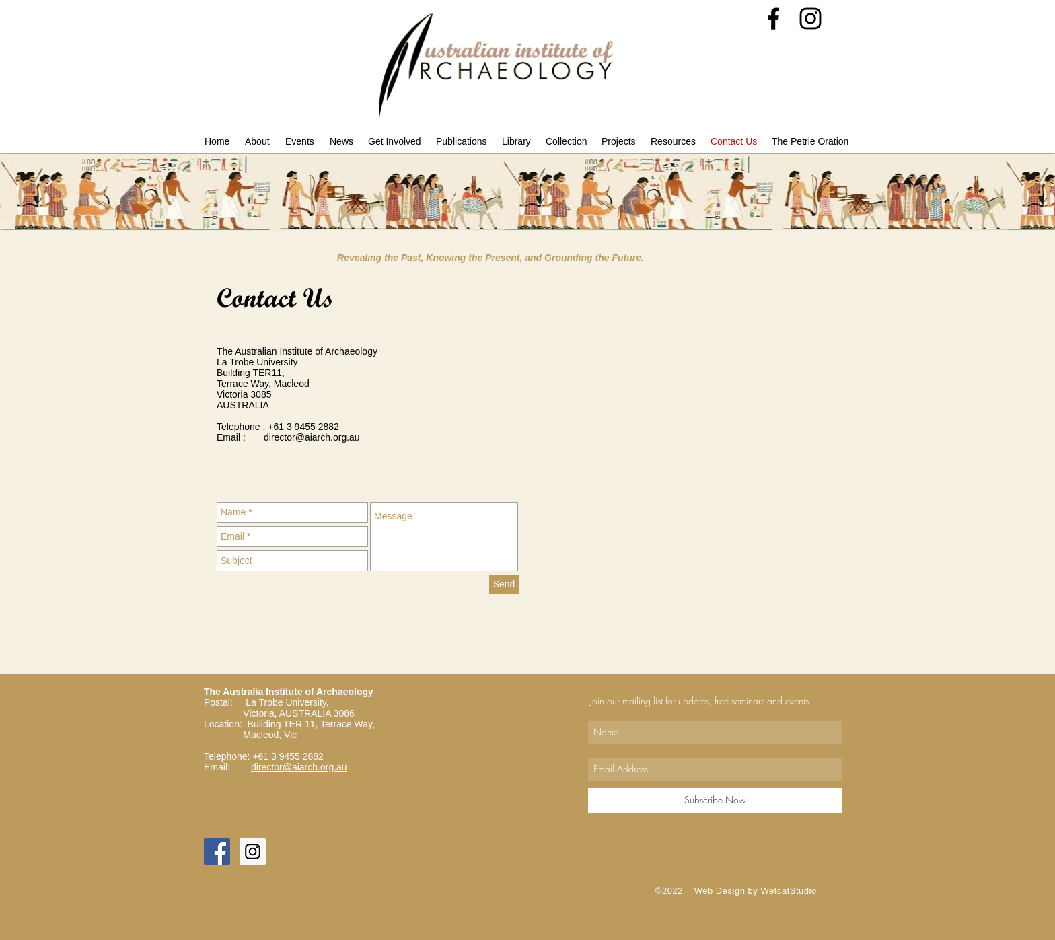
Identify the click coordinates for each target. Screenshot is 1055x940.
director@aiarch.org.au (312, 437)
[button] (258, 141)
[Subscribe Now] (715, 800)
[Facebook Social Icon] (217, 851)
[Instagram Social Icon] (253, 851)
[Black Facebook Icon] (773, 18)
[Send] (504, 584)
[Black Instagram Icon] (810, 18)
